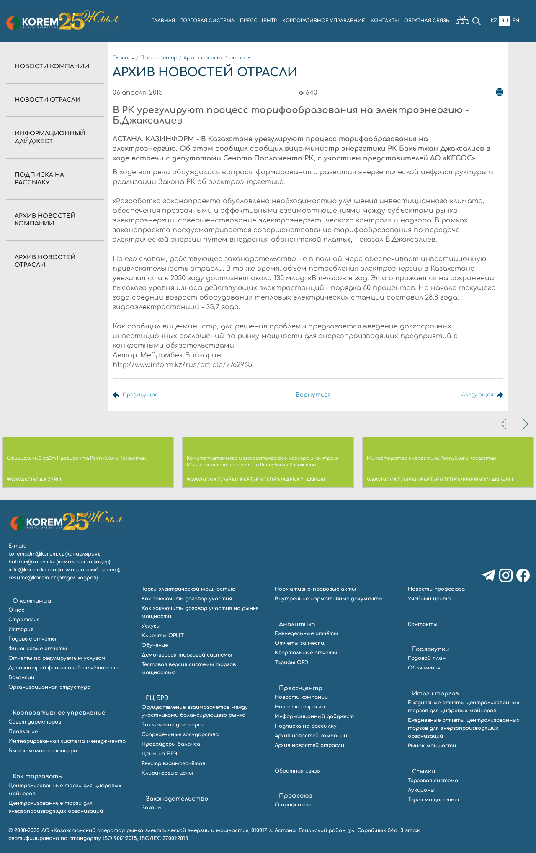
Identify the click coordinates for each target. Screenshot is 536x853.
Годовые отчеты (32, 639)
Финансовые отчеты (37, 648)
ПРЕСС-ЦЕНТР (258, 20)
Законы (152, 808)
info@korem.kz (27, 570)
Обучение (155, 645)
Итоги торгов (435, 693)
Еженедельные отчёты (306, 633)
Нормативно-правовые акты (315, 589)
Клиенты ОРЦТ (163, 635)
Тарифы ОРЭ (291, 662)
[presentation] (504, 424)
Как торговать (37, 776)
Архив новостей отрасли (218, 58)
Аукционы (421, 790)
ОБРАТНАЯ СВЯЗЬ (426, 20)
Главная (123, 58)
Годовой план (427, 658)
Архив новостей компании (311, 736)
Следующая (474, 395)
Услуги (151, 626)
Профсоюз (295, 796)
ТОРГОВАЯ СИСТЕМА (207, 20)
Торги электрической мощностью (188, 589)
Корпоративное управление (59, 713)
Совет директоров (34, 722)
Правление (23, 731)
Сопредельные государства (180, 734)
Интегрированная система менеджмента (67, 741)
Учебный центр (429, 599)
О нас (16, 610)
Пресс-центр (159, 58)
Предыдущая (143, 395)
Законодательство (177, 799)
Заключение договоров (173, 725)
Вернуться (313, 395)
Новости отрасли (47, 100)
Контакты (423, 624)
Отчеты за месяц (299, 643)
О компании (32, 601)
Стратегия (24, 620)
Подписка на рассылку (306, 726)
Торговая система (433, 780)
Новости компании (52, 66)
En (515, 20)
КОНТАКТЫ (385, 20)
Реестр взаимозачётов (173, 763)
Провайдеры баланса (171, 744)
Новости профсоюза (436, 589)
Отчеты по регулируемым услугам (57, 658)
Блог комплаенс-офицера (42, 751)
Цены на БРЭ (159, 754)
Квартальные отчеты (306, 653)
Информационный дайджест (314, 716)
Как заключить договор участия (187, 599)
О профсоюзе (293, 805)
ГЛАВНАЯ (163, 20)
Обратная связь (297, 771)
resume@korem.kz (32, 578)
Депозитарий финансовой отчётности (63, 668)
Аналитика (297, 624)
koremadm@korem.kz (36, 554)
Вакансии (21, 677)
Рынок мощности (432, 746)
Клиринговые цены (167, 773)
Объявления (424, 668)
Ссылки (424, 771)
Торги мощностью (433, 800)
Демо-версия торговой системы (187, 655)
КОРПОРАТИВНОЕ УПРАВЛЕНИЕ (323, 20)
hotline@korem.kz (31, 562)
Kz (494, 20)
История (21, 629)
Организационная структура (49, 687)
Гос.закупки (430, 649)
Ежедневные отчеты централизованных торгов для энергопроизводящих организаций (464, 728)
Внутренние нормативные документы (329, 599)
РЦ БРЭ (157, 698)
